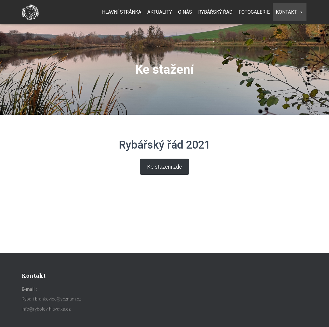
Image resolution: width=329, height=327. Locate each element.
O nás (185, 12)
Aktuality (159, 12)
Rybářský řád (215, 12)
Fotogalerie (254, 12)
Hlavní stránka (121, 12)
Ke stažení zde (164, 167)
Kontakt (289, 12)
